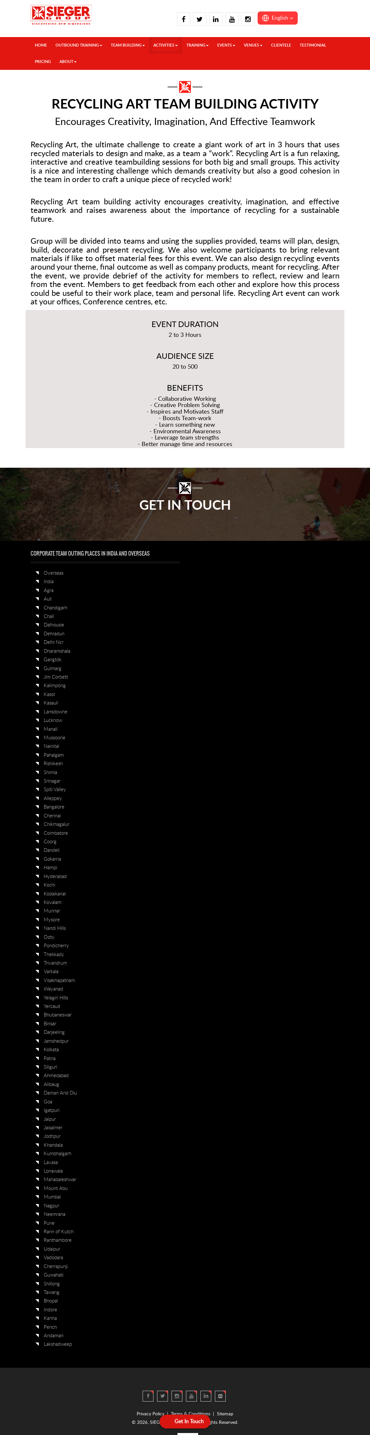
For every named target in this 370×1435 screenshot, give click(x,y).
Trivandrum (55, 963)
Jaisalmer (53, 1127)
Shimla (50, 772)
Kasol (49, 694)
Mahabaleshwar (60, 1179)
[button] (277, 18)
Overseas (53, 573)
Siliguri (50, 1067)
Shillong (52, 1283)
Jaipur (50, 1119)
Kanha (50, 1318)
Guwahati (53, 1275)
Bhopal (51, 1301)
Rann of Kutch (59, 1231)
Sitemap (225, 1414)
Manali (51, 729)
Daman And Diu (60, 1093)
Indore (50, 1309)
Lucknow (53, 720)
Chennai (52, 815)
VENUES (253, 45)
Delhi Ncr (53, 642)
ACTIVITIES (165, 45)
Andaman (53, 1335)
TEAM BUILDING (128, 45)
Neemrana (54, 1214)
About (68, 62)
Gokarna (52, 859)
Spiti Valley (55, 789)
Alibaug (51, 1084)
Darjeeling (54, 1032)
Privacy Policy (150, 1414)
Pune (49, 1223)
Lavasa (51, 1162)
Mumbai (52, 1197)
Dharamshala (57, 651)
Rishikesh (53, 763)
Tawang (51, 1292)
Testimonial (313, 45)
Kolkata (51, 1049)
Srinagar (52, 781)
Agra (49, 590)
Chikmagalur (56, 824)
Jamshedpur (56, 1041)
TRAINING (197, 45)
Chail (49, 616)
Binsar (50, 1023)
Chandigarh (55, 607)
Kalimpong (55, 685)
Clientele (281, 45)
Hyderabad (55, 876)
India (49, 581)
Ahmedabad (56, 1075)
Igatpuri (51, 1110)
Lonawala (53, 1171)
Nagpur (51, 1205)
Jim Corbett (56, 677)
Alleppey (53, 798)
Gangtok (52, 659)
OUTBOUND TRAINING (79, 45)
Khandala (53, 1145)
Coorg (50, 841)
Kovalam (52, 902)
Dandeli (51, 850)
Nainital (51, 746)
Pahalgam (54, 755)
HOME (41, 45)
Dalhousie (54, 625)
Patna (50, 1058)
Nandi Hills (55, 928)
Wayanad (53, 989)
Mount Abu (56, 1188)
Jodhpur (52, 1136)
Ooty (49, 937)
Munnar (52, 911)
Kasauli (51, 703)
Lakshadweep (58, 1344)
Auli (48, 599)
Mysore (52, 919)
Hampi (50, 867)
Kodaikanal (55, 894)
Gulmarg (52, 668)
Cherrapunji (56, 1266)
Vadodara (53, 1257)
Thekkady (54, 954)
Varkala (51, 971)
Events (226, 45)
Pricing (43, 62)
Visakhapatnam (59, 980)
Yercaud (52, 1006)
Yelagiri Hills (56, 997)
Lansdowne (55, 711)
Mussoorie (54, 737)
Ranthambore (58, 1240)
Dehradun (54, 633)
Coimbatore (56, 833)
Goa (48, 1101)
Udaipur (52, 1249)
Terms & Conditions (190, 1414)
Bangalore (54, 807)
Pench (50, 1327)
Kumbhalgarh (57, 1153)
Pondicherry (56, 945)
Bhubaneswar (58, 1015)
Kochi (49, 885)
